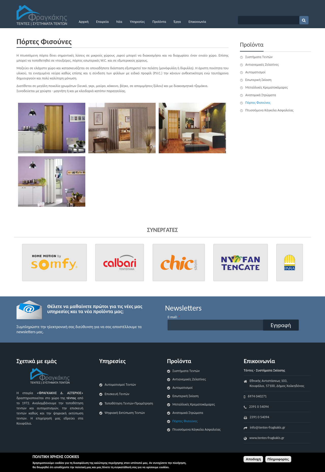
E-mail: (174, 317)
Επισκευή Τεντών (117, 394)
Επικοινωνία (197, 22)
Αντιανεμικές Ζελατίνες (262, 64)
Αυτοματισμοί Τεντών (120, 384)
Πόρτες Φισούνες (257, 102)
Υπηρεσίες (137, 22)
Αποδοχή (253, 459)
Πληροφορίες (278, 459)
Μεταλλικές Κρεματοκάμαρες (266, 87)
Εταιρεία (102, 22)
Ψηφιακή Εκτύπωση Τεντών (125, 413)
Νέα (119, 22)
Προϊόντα (159, 22)
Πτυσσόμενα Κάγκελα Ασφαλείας (269, 110)
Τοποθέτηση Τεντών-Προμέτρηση (129, 403)
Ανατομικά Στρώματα (260, 95)
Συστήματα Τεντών (258, 57)
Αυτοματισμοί (255, 72)
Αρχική (84, 22)
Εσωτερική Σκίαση (258, 80)
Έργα (177, 22)
